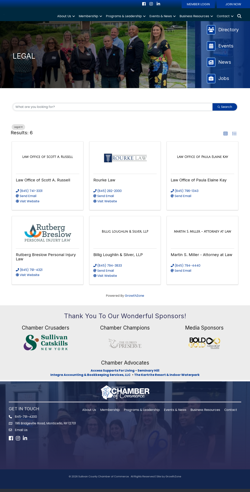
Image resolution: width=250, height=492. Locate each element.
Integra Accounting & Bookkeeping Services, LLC (91, 377)
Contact (223, 17)
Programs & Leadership (124, 17)
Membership (88, 17)
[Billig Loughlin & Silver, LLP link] (125, 235)
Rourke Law (104, 183)
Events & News (160, 17)
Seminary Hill (148, 373)
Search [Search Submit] (225, 110)
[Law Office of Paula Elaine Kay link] (202, 160)
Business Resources (194, 17)
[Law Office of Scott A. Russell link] (47, 160)
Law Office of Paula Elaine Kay (199, 183)
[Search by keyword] (113, 110)
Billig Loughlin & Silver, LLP (118, 257)
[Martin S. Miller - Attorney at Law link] (202, 235)
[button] (198, 4)
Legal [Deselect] (18, 130)
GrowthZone (134, 298)
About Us (64, 17)
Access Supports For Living (113, 373)
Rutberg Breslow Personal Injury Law (46, 259)
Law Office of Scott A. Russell (43, 183)
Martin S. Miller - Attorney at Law (201, 257)
